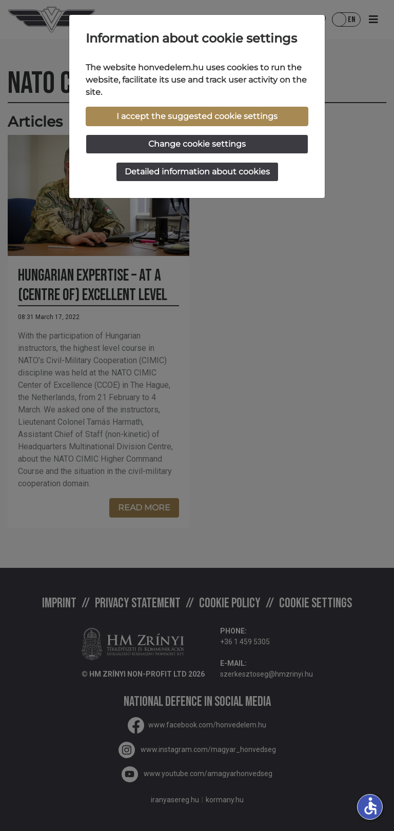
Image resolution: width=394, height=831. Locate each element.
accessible (370, 806)
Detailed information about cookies (197, 171)
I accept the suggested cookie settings (197, 116)
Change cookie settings (197, 144)
